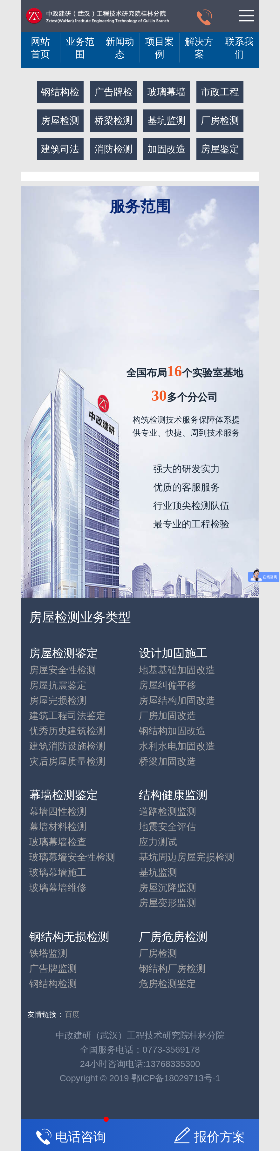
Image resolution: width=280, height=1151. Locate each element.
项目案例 (159, 47)
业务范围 (80, 47)
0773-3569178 (171, 1050)
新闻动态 (120, 47)
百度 (72, 1014)
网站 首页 (40, 47)
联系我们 (239, 47)
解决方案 (199, 47)
